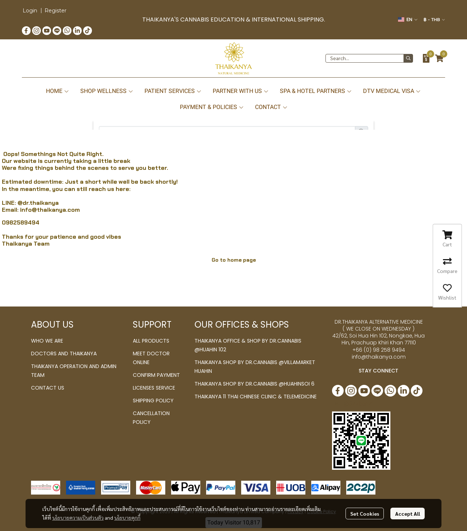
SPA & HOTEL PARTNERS (316, 90)
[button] (408, 19)
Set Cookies (364, 513)
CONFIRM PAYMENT (156, 375)
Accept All (407, 513)
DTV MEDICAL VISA (392, 90)
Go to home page (234, 260)
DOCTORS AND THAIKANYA (64, 353)
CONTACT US (47, 387)
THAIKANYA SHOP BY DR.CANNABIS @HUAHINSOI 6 (254, 383)
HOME (57, 90)
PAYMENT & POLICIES (212, 107)
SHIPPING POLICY (153, 400)
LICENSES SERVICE (154, 387)
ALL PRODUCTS (151, 340)
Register (55, 10)
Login (30, 10)
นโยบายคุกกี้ (127, 517)
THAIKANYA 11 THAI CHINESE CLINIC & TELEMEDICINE (255, 396)
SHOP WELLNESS (107, 90)
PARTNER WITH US (241, 90)
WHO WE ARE (47, 340)
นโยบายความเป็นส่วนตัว (78, 517)
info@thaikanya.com (50, 210)
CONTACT (271, 107)
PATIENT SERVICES (173, 90)
